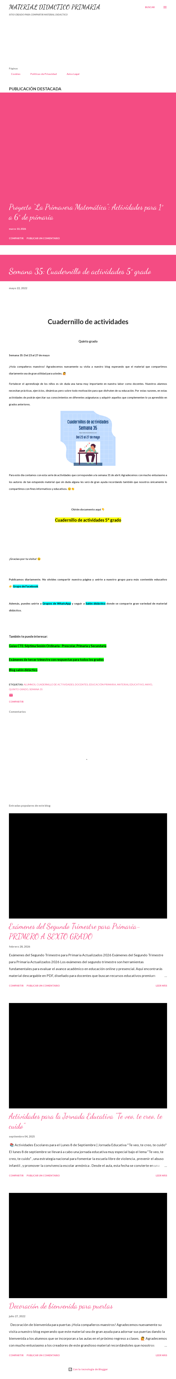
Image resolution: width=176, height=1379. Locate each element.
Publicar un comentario (43, 238)
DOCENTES (81, 684)
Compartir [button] (16, 238)
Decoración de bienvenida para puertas (61, 1305)
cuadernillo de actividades (55, 684)
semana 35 (36, 689)
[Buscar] (150, 7)
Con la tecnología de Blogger (88, 1369)
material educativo (130, 684)
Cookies (13, 73)
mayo (148, 684)
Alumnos (30, 684)
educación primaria (102, 684)
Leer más (161, 985)
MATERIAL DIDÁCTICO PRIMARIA (54, 7)
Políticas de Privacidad (41, 73)
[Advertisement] (73, 43)
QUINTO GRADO (18, 689)
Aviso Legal (71, 73)
